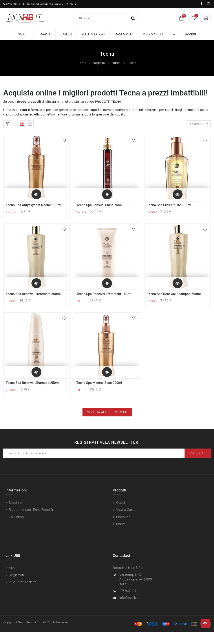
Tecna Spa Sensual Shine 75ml (99, 205)
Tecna (132, 63)
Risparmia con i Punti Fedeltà (31, 509)
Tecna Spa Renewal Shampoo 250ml (33, 383)
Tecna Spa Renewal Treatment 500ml (33, 294)
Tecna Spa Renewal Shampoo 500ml (174, 294)
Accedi (14, 568)
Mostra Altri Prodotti (107, 412)
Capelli (121, 502)
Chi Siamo (16, 517)
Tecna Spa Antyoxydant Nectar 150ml (33, 205)
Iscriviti (197, 453)
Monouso (123, 517)
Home (81, 63)
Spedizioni (16, 502)
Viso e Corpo (126, 509)
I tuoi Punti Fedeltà (23, 582)
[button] (174, 34)
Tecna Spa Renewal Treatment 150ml (103, 294)
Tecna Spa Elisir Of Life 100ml (169, 205)
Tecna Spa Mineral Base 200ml (99, 383)
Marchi (116, 63)
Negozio (99, 63)
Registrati (16, 575)
